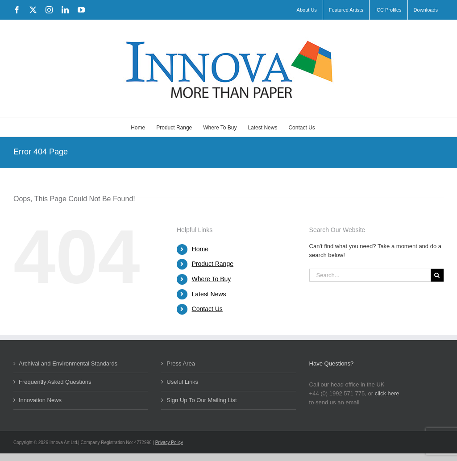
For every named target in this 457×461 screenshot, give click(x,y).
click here (387, 393)
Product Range (212, 263)
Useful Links (182, 381)
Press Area (180, 363)
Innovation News (40, 400)
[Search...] (370, 275)
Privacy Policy (169, 442)
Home (200, 249)
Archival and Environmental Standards (68, 363)
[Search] (437, 275)
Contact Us (207, 308)
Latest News (209, 294)
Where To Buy (211, 278)
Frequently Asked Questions (55, 381)
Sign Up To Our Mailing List (201, 400)
